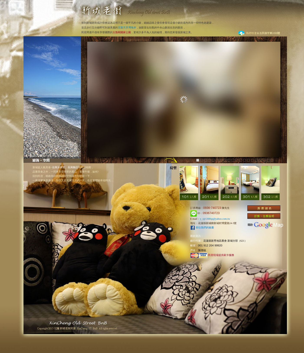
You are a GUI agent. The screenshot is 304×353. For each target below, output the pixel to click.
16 (256, 160)
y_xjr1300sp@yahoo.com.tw (215, 218)
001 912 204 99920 (210, 245)
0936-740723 (212, 207)
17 (260, 160)
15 (252, 160)
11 (237, 160)
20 (272, 160)
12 (241, 160)
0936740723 (211, 213)
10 (233, 160)
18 (264, 160)
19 (268, 160)
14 (248, 160)
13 (244, 160)
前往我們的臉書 (202, 227)
